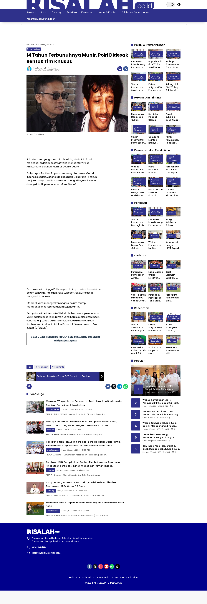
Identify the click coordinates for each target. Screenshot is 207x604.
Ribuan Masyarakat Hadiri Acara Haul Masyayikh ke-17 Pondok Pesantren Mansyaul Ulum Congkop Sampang (138, 192)
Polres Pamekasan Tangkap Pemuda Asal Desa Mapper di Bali (173, 140)
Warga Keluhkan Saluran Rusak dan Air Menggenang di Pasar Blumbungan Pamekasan (173, 222)
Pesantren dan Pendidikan (138, 129)
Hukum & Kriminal (154, 107)
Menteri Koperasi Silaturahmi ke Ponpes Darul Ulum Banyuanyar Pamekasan (172, 192)
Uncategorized (33, 49)
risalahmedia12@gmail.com (46, 566)
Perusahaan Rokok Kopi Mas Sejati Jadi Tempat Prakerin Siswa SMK (173, 169)
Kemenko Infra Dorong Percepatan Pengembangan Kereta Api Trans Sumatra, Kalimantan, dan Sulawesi (138, 64)
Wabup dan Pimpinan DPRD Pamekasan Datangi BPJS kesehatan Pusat (155, 350)
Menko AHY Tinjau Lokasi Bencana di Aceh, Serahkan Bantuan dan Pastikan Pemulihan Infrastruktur (89, 404)
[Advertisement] (195, 67)
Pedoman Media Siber (126, 590)
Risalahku (37, 68)
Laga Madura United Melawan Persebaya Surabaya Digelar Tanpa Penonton (155, 275)
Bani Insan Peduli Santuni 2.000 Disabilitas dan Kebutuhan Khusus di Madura (161, 447)
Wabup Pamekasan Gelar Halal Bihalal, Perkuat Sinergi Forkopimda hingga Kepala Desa (173, 64)
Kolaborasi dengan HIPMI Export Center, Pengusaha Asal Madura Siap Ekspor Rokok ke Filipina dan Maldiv (173, 245)
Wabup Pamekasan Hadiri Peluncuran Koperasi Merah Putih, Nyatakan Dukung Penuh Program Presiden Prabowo (91, 426)
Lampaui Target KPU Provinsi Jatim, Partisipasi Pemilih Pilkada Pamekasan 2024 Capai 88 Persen (91, 495)
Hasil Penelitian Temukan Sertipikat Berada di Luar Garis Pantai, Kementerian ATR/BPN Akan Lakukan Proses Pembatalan (88, 449)
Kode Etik (87, 590)
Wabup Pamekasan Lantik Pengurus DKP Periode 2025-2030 (154, 245)
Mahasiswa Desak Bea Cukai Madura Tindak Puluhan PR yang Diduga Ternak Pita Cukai (138, 117)
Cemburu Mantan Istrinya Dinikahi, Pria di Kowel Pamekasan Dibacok (155, 140)
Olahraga (59, 501)
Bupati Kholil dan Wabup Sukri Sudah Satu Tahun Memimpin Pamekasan (155, 64)
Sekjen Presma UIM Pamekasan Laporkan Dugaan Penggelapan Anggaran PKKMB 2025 (138, 140)
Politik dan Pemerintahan (140, 54)
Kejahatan (43, 366)
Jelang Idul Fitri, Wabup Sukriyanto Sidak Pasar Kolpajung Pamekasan (172, 87)
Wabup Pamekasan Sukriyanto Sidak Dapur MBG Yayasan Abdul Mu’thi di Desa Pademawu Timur (138, 87)
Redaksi (73, 590)
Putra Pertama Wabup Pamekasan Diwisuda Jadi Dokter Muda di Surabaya (154, 169)
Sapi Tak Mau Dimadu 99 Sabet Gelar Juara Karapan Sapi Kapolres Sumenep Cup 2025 (138, 297)
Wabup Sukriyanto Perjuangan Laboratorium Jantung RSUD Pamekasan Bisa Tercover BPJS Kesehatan (137, 327)
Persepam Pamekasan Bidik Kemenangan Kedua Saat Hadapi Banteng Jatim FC (173, 297)
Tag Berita (59, 366)
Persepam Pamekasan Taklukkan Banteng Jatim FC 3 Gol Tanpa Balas (154, 297)
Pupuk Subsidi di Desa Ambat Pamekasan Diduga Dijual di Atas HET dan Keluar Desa (173, 117)
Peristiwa (59, 434)
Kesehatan (138, 318)
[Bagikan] (125, 68)
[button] (171, 4)
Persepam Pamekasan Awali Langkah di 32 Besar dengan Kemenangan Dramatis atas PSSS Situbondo (138, 275)
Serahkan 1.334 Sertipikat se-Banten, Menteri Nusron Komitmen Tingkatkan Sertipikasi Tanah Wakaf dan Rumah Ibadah (89, 473)
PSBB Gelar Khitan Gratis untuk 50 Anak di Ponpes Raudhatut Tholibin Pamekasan (138, 350)
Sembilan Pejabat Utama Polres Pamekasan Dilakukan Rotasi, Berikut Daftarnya (154, 117)
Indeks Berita (103, 590)
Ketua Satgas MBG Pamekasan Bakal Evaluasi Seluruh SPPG (155, 87)
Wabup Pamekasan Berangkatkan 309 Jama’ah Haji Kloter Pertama (138, 169)
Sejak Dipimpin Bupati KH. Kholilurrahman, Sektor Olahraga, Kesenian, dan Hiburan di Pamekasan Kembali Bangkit (173, 275)
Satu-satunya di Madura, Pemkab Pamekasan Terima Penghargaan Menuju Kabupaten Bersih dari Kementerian (173, 327)
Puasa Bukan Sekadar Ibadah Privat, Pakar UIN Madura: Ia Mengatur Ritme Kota (155, 192)
